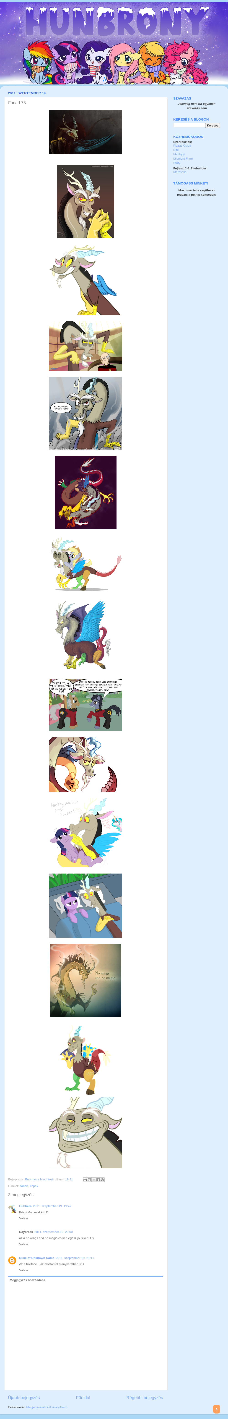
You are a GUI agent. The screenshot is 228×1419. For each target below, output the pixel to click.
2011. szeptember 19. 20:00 (53, 1232)
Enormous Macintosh (40, 1179)
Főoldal (83, 1397)
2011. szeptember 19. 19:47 (52, 1206)
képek (34, 1186)
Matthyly (179, 154)
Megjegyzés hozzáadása (27, 1280)
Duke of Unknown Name (36, 1258)
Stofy (176, 163)
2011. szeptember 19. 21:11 (75, 1258)
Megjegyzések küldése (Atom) (46, 1407)
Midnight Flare (183, 158)
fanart (24, 1186)
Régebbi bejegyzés (144, 1397)
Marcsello (180, 172)
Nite (176, 150)
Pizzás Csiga (182, 145)
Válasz (23, 1218)
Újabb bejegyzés (24, 1397)
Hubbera (25, 1206)
